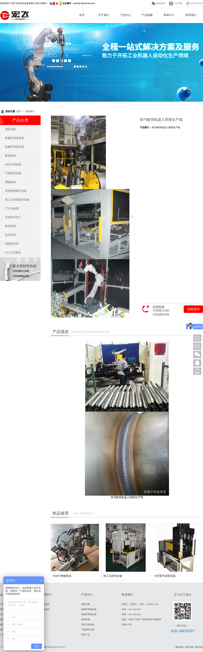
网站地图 (189, 647)
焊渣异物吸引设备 (16, 190)
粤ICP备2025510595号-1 (54, 647)
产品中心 (125, 15)
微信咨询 (160, 3)
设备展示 (30, 111)
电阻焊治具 (12, 243)
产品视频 (147, 15)
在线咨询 (193, 309)
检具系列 (10, 226)
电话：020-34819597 (131, 609)
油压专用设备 (13, 164)
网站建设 (179, 647)
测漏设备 (10, 182)
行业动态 (45, 604)
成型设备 (10, 129)
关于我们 (103, 15)
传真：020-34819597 (131, 614)
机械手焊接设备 (14, 138)
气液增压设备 (13, 173)
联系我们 (190, 15)
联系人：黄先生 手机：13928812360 (140, 604)
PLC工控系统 (13, 252)
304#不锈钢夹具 (62, 575)
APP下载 (178, 3)
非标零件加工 (13, 217)
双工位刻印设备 (112, 575)
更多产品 (85, 634)
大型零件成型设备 (165, 575)
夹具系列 (10, 234)
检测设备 (10, 155)
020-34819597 (183, 631)
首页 (82, 15)
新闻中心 (169, 15)
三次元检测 (12, 208)
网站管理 (199, 647)
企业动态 (45, 609)
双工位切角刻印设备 (17, 199)
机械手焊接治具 (14, 146)
